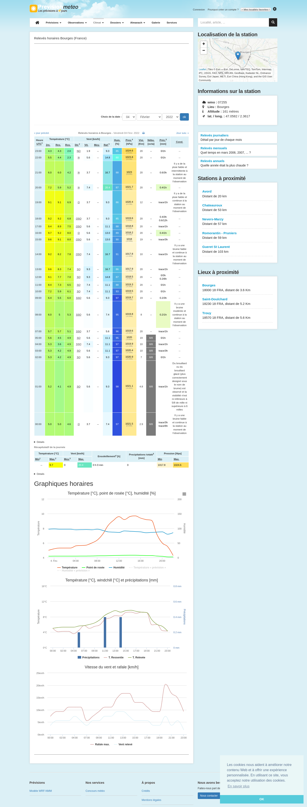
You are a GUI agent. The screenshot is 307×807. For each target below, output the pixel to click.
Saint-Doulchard (237, 301)
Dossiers (117, 22)
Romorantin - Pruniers (237, 235)
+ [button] (203, 44)
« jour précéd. (41, 133)
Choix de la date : (111, 116)
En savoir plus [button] (239, 786)
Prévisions (53, 22)
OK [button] (261, 799)
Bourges (237, 287)
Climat (98, 22)
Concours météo (95, 790)
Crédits (146, 790)
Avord (237, 193)
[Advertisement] (111, 78)
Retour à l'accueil (55, 8)
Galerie (156, 22)
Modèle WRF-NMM (41, 790)
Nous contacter (209, 795)
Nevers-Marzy (237, 221)
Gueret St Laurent (237, 249)
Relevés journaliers (238, 138)
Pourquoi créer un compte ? (223, 9)
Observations (77, 22)
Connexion (199, 9)
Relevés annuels (238, 163)
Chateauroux (237, 207)
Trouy (237, 315)
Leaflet (202, 69)
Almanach (137, 22)
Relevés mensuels (238, 150)
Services (172, 22)
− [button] (203, 51)
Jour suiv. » (182, 133)
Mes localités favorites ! (256, 9)
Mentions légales (151, 800)
